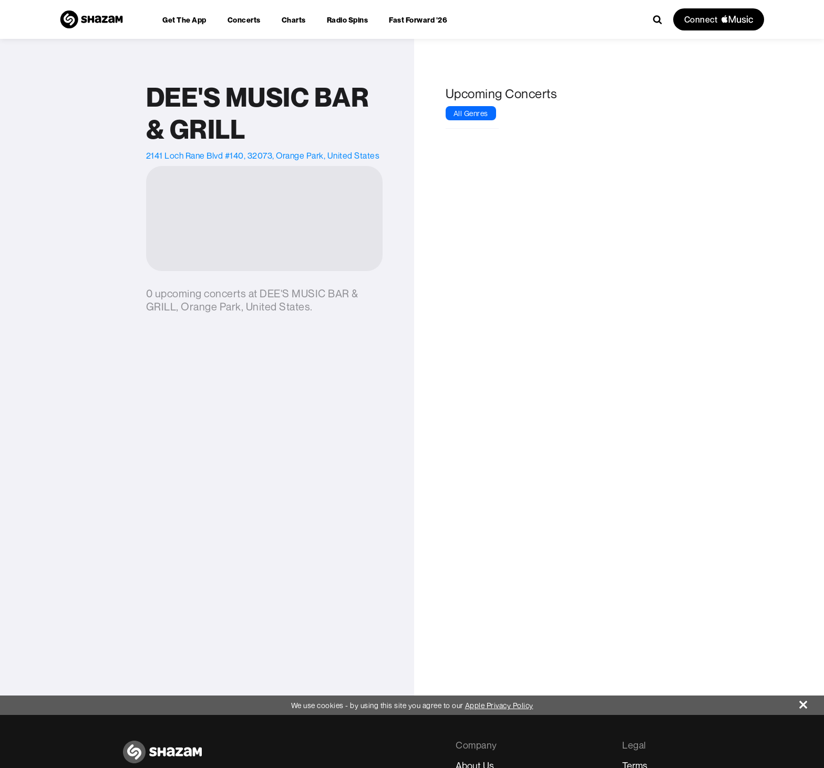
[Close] (812, 702)
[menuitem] (184, 19)
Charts (294, 19)
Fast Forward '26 (418, 19)
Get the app (184, 19)
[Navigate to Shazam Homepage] (91, 19)
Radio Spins (347, 19)
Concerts (244, 19)
